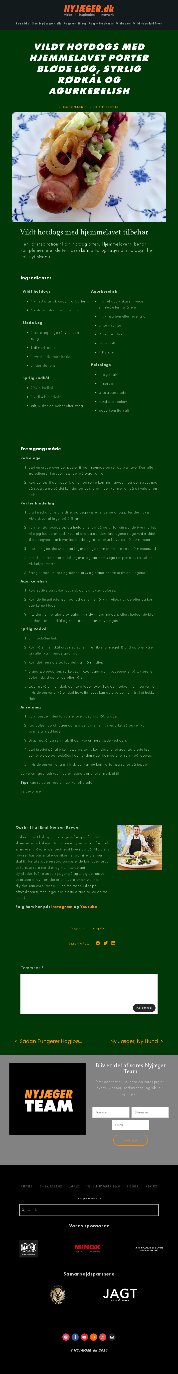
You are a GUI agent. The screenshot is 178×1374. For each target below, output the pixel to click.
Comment (32, 967)
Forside (23, 23)
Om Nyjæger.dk (46, 23)
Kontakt (152, 1186)
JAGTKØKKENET (75, 107)
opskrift (102, 928)
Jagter (70, 23)
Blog (82, 23)
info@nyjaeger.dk (89, 1198)
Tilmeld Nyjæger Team (103, 1186)
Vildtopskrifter (147, 23)
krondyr (88, 928)
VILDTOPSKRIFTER (104, 107)
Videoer (123, 23)
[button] (98, 943)
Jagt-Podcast (101, 23)
